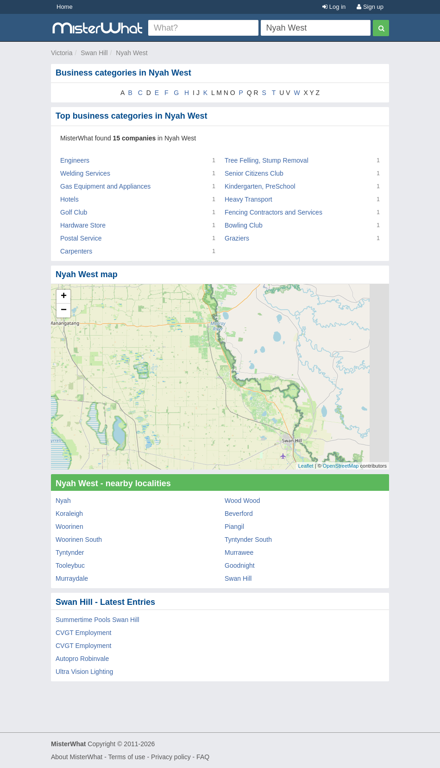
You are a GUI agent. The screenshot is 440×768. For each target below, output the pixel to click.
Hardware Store (83, 225)
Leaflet (306, 466)
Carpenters (76, 251)
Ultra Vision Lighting (84, 671)
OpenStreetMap (341, 466)
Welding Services (85, 173)
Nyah (63, 500)
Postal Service (80, 238)
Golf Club (73, 212)
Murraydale (72, 578)
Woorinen (69, 526)
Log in (334, 6)
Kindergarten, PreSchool (260, 186)
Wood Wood (242, 500)
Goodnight (240, 565)
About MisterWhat (76, 757)
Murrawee (239, 552)
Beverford (239, 513)
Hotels (69, 199)
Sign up (370, 6)
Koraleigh (69, 513)
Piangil (234, 526)
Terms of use (126, 757)
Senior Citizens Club (254, 173)
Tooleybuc (70, 565)
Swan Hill (94, 53)
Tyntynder (70, 552)
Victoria (61, 53)
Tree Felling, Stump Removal (266, 160)
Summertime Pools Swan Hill (97, 619)
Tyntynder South (248, 539)
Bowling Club (244, 225)
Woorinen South (79, 539)
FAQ (202, 757)
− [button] (64, 310)
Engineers (74, 160)
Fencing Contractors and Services (273, 212)
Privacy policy (171, 757)
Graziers (237, 238)
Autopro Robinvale (82, 658)
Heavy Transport (248, 199)
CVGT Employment (83, 632)
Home (65, 6)
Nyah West (131, 53)
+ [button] (64, 297)
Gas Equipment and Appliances (105, 186)
